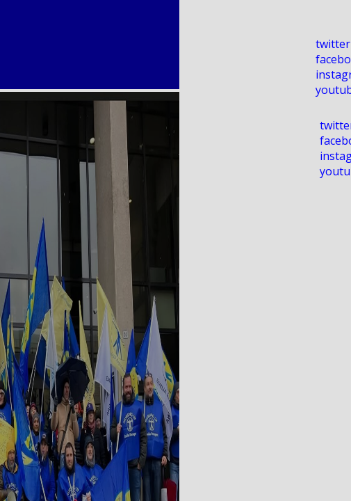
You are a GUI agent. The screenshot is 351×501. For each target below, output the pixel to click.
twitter (333, 43)
